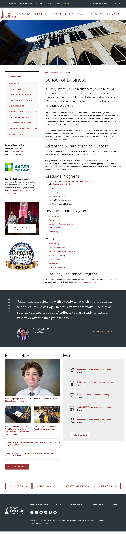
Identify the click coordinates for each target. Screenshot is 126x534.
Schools (54, 72)
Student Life (109, 16)
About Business (15, 83)
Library (39, 4)
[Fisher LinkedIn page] (45, 512)
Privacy (32, 523)
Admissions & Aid (69, 16)
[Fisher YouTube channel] (41, 512)
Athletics (98, 16)
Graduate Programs (52, 16)
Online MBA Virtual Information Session (94, 369)
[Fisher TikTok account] (50, 512)
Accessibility (39, 523)
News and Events (16, 134)
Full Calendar (80, 435)
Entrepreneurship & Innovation (62, 251)
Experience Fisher (85, 16)
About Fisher (11, 4)
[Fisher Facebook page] (32, 512)
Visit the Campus (46, 486)
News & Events (26, 4)
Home (47, 72)
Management (54, 228)
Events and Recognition (19, 117)
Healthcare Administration (61, 224)
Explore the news (16, 466)
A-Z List (50, 4)
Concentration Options (63, 184)
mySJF (114, 504)
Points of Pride (15, 89)
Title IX (46, 523)
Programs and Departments (20, 100)
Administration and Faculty (20, 123)
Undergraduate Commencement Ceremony (95, 382)
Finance (52, 220)
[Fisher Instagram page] (36, 512)
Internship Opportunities (19, 112)
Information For (100, 4)
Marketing (53, 232)
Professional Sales (57, 267)
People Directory (78, 504)
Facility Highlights (16, 106)
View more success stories (104, 331)
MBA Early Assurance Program (87, 282)
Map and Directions (39, 504)
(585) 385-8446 (17, 151)
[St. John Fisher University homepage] (19, 14)
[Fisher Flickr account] (55, 512)
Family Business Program (19, 129)
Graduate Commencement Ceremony (93, 395)
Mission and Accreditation (20, 95)
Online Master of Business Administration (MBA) (70, 181)
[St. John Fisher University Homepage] (14, 508)
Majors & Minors (35, 16)
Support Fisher (63, 4)
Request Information (77, 486)
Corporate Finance (57, 247)
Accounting (54, 216)
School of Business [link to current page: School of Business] (14, 76)
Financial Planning (57, 255)
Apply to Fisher (18, 486)
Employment (99, 504)
